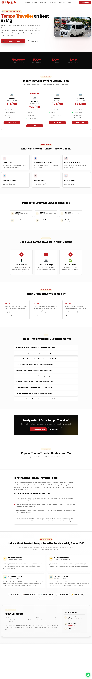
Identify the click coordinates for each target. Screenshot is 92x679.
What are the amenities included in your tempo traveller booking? (46, 381)
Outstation (27, 2)
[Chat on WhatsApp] (88, 675)
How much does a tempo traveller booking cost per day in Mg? (46, 353)
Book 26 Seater (80, 122)
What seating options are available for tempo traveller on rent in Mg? (46, 347)
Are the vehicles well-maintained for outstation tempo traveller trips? (46, 359)
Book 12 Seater (12, 122)
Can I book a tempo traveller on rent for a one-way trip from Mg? (46, 364)
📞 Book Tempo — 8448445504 (13, 41)
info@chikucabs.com (73, 630)
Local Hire (34, 2)
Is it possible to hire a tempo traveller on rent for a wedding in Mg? (46, 387)
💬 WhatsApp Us (33, 41)
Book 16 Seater (34, 125)
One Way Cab (62, 2)
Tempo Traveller (52, 2)
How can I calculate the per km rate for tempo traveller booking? (46, 393)
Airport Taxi (43, 2)
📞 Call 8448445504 (38, 429)
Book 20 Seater (57, 122)
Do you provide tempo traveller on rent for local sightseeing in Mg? (46, 376)
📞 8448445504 (85, 2)
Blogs (69, 2)
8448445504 (71, 625)
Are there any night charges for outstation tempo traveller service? (46, 399)
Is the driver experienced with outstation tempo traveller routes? (46, 370)
